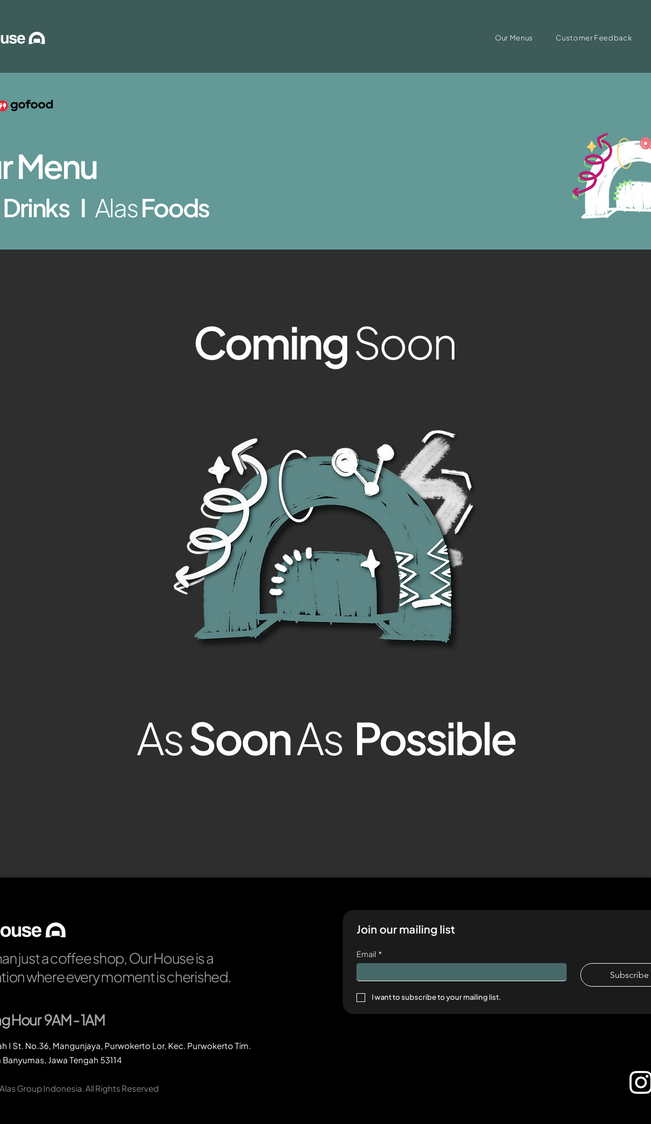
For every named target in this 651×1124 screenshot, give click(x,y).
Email (369, 954)
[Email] (458, 972)
